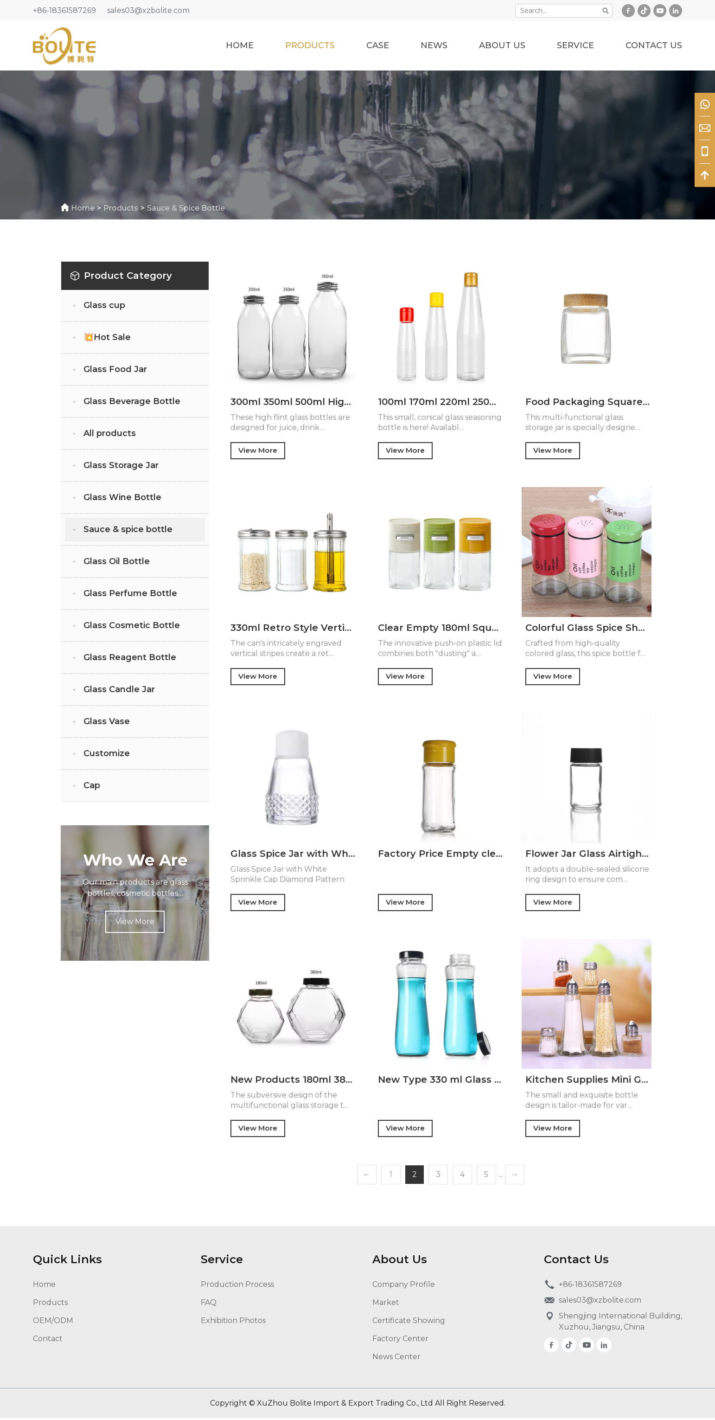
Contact (48, 1340)
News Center (396, 1358)
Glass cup (104, 305)
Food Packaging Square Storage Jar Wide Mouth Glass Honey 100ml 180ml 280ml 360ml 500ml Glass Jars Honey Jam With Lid (588, 401)
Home (240, 45)
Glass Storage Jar (121, 465)
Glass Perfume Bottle (130, 593)
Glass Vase (106, 721)
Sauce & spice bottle (189, 208)
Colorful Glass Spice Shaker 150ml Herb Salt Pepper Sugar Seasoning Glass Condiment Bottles (588, 628)
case (377, 45)
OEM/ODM (53, 1322)
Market (385, 1304)
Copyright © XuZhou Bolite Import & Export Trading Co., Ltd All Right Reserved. (357, 1405)
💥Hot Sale (107, 337)
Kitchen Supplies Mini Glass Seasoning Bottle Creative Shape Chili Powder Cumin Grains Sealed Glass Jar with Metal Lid (588, 1080)
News (434, 45)
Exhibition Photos (233, 1322)
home (85, 208)
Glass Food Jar (115, 369)
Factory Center (400, 1340)
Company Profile (403, 1286)
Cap (91, 785)
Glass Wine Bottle (122, 497)
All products (109, 433)
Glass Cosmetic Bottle (131, 625)
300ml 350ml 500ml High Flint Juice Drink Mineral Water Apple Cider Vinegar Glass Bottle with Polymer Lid (293, 401)
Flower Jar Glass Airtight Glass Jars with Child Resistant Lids (588, 854)
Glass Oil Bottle (116, 561)
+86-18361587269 (64, 10)
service (575, 45)
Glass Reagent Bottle (129, 657)
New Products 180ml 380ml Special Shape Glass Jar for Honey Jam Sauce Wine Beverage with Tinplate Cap (293, 1080)
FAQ (209, 1304)
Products (310, 45)
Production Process (237, 1286)
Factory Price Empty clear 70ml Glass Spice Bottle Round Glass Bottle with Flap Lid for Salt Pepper (440, 854)
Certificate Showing (408, 1322)
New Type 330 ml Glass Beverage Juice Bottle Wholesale (440, 1080)
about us (502, 45)
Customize (106, 753)
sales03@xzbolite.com (148, 10)
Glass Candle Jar (119, 689)
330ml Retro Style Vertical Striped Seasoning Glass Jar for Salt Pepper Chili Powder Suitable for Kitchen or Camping (293, 628)
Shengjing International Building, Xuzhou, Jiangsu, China (620, 1323)
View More (134, 921)
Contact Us (654, 45)
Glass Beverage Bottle (131, 401)
